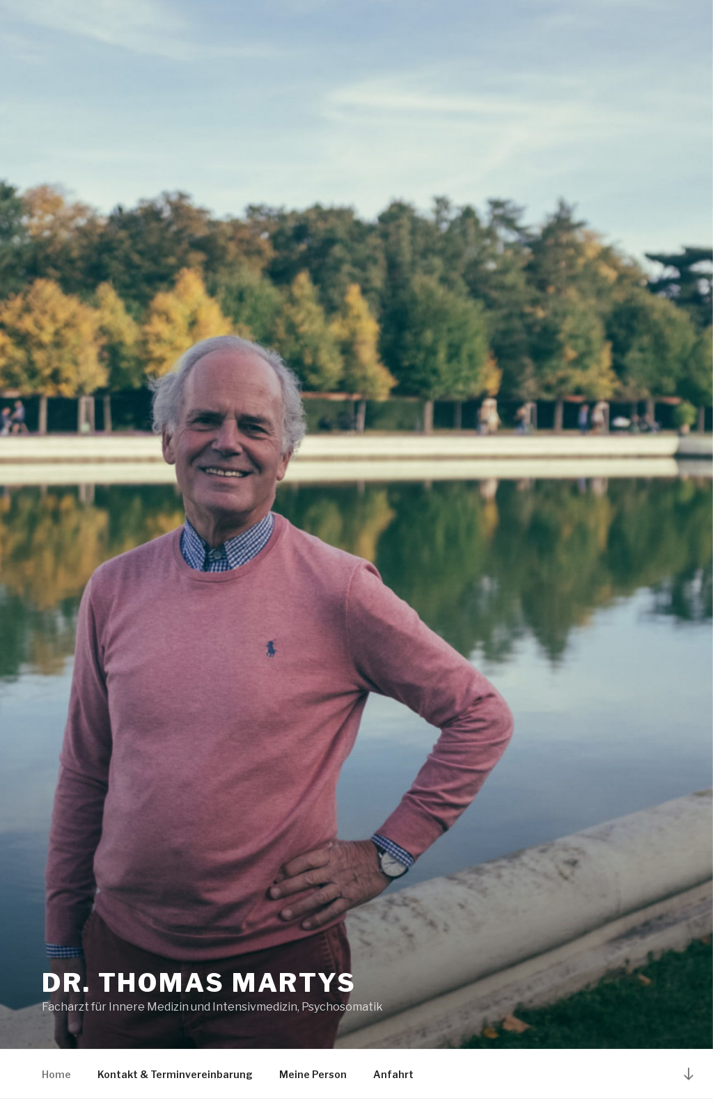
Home (56, 1074)
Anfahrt (393, 1074)
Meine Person (313, 1074)
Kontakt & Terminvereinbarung (175, 1074)
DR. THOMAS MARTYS (199, 982)
